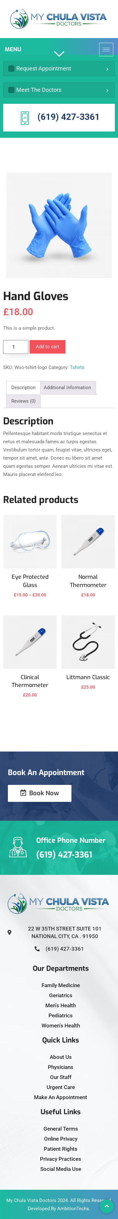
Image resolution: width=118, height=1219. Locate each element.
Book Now (39, 793)
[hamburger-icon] (106, 49)
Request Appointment (39, 68)
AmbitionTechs (73, 1208)
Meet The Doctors (34, 90)
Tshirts (77, 367)
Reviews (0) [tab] (23, 401)
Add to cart (47, 346)
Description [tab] (23, 387)
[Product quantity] (15, 347)
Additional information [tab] (67, 387)
